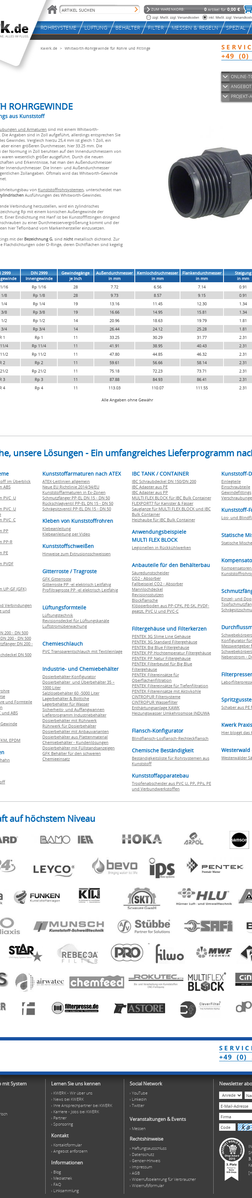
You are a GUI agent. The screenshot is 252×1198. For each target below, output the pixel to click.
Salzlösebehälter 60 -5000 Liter (70, 693)
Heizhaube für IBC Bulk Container (163, 519)
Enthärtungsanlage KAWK (156, 707)
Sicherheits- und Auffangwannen (73, 709)
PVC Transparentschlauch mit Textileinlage (82, 651)
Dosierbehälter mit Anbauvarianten (75, 731)
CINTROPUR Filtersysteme (156, 696)
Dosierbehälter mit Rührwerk (69, 720)
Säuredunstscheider (150, 572)
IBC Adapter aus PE (150, 487)
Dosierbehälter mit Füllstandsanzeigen (78, 748)
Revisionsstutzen (148, 594)
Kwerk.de (49, 48)
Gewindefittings (236, 492)
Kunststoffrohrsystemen (61, 189)
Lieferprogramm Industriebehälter (74, 715)
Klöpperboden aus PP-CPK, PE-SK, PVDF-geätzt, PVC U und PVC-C (170, 608)
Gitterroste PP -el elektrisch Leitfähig (76, 584)
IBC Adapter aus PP (150, 492)
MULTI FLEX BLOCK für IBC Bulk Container (171, 497)
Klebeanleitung (56, 528)
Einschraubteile (235, 487)
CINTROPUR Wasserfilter (154, 702)
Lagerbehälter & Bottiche (65, 698)
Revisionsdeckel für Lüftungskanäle (75, 620)
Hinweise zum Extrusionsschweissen (76, 553)
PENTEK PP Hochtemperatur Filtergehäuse (171, 652)
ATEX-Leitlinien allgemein (66, 481)
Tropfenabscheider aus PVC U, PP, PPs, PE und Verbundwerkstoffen (171, 786)
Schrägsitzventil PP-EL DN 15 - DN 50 (76, 508)
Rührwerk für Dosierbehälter (69, 726)
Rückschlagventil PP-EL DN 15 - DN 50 (77, 503)
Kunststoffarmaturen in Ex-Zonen (74, 492)
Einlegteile (231, 481)
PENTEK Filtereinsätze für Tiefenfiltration (170, 685)
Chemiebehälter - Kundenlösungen (75, 742)
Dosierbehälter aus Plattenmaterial (75, 737)
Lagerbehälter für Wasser (65, 704)
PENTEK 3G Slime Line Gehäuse (161, 636)
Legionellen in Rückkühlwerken (161, 547)
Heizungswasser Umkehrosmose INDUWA (171, 713)
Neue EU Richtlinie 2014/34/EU (70, 487)
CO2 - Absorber (146, 578)
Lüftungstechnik (57, 615)
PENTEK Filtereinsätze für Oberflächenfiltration (155, 677)
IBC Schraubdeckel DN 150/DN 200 (164, 481)
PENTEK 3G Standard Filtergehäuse (164, 642)
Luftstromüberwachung (64, 626)
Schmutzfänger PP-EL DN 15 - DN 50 (76, 497)
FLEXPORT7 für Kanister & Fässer (162, 503)
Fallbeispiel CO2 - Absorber (157, 583)
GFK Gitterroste (56, 579)
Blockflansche (145, 600)
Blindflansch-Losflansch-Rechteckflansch (170, 738)
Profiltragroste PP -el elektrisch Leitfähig (80, 590)
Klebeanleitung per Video (66, 534)
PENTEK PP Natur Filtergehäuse (161, 658)
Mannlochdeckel (147, 589)
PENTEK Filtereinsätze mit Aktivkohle (166, 691)
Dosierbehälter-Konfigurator (69, 676)
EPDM (14, 740)
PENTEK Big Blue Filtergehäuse (160, 647)
